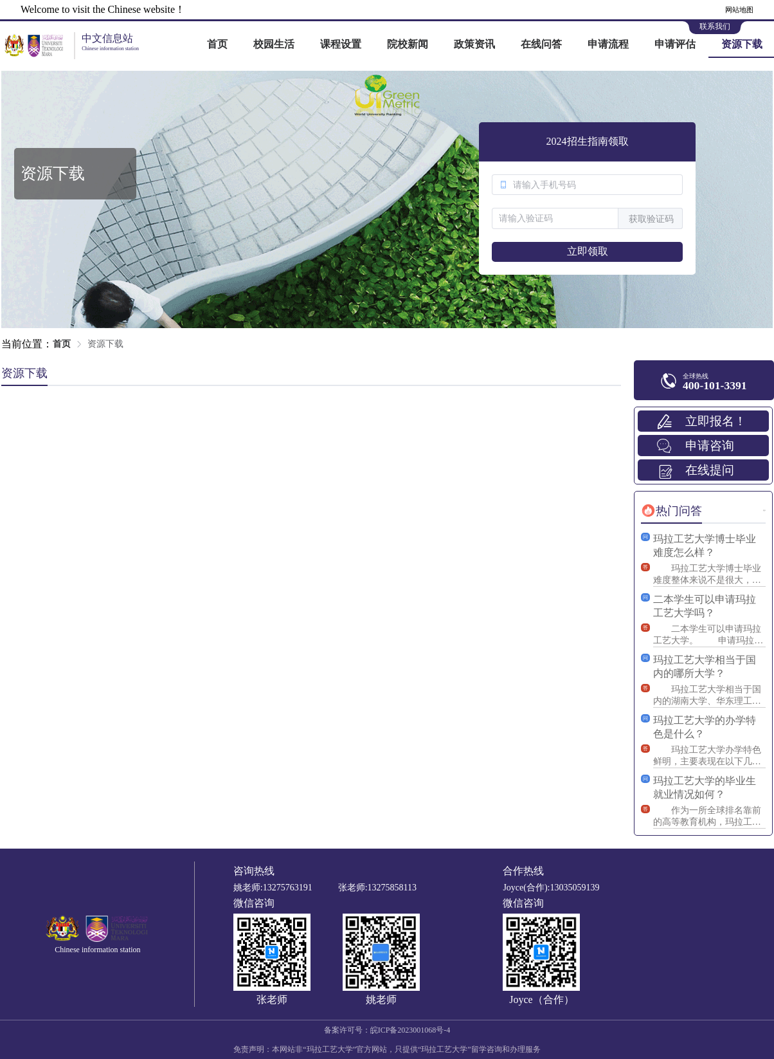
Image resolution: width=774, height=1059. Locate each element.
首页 (217, 44)
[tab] (671, 511)
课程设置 (340, 44)
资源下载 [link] (105, 344)
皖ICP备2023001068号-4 (410, 1030)
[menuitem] (217, 45)
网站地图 (739, 10)
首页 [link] (62, 344)
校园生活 (273, 44)
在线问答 (541, 44)
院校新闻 (407, 44)
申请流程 (608, 44)
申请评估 (675, 44)
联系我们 (714, 26)
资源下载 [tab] (24, 373)
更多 (764, 510)
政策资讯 (474, 44)
